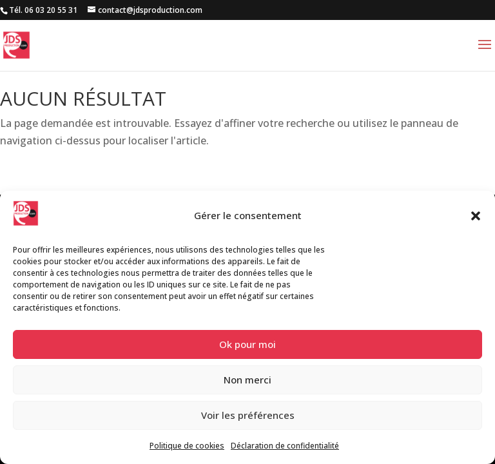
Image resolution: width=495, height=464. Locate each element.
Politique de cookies (187, 445)
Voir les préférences (248, 415)
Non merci (247, 379)
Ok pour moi (247, 344)
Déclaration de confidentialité (285, 445)
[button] (475, 215)
